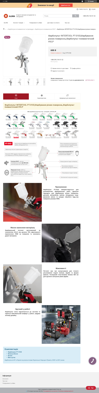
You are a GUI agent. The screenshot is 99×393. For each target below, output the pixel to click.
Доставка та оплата (53, 23)
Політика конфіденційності (65, 391)
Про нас (67, 23)
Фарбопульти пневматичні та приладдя (21, 29)
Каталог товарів (18, 23)
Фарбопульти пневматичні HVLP (45, 29)
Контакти (5, 379)
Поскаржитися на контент (50, 391)
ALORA (6, 23)
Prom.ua (59, 389)
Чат (91, 388)
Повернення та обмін (35, 23)
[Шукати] (75, 15)
